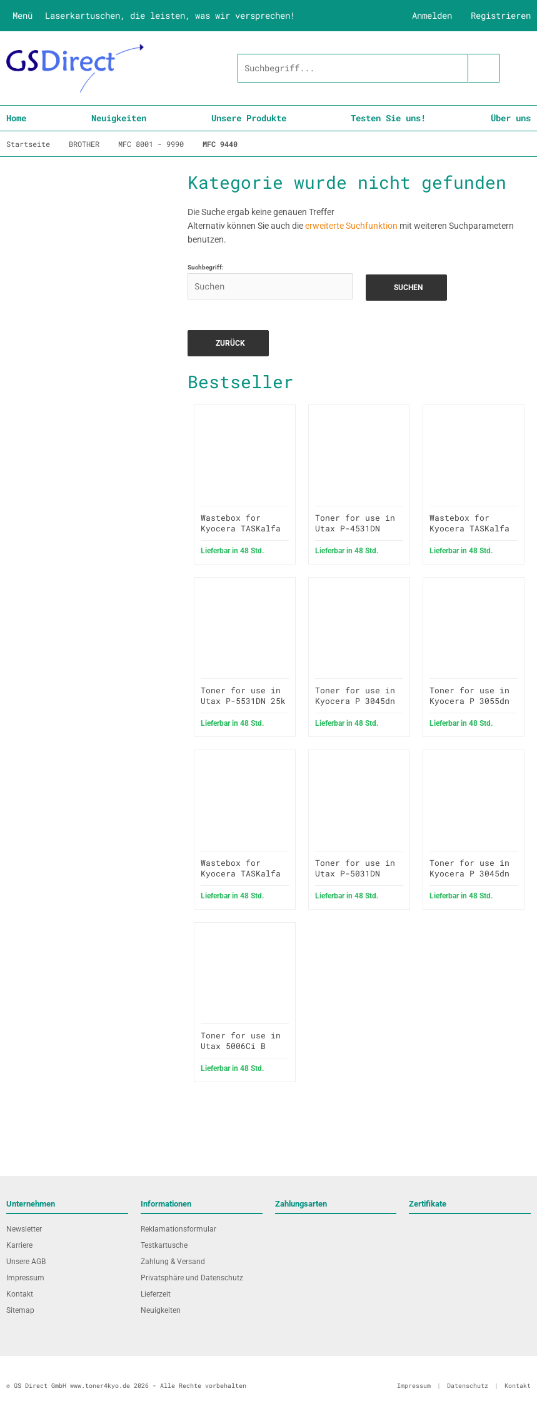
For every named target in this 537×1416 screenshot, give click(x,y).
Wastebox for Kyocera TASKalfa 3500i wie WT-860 (469, 528)
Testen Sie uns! (388, 118)
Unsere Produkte (248, 118)
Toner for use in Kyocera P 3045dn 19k (355, 701)
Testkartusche (164, 1245)
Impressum (25, 1277)
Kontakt (19, 1294)
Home (16, 118)
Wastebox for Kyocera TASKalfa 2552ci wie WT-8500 (241, 533)
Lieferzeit (156, 1294)
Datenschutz (467, 1386)
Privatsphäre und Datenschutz (192, 1277)
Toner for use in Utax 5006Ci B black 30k (241, 1046)
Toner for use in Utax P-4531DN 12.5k (355, 528)
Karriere (19, 1245)
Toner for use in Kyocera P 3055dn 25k (469, 701)
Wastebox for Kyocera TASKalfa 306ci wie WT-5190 (243, 873)
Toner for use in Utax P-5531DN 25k (243, 695)
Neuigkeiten (118, 118)
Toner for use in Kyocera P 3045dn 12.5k (469, 873)
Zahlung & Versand (173, 1261)
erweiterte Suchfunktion (351, 226)
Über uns (511, 118)
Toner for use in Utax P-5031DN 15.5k (355, 873)
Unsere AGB (26, 1261)
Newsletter (24, 1229)
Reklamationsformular (178, 1229)
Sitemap (20, 1310)
